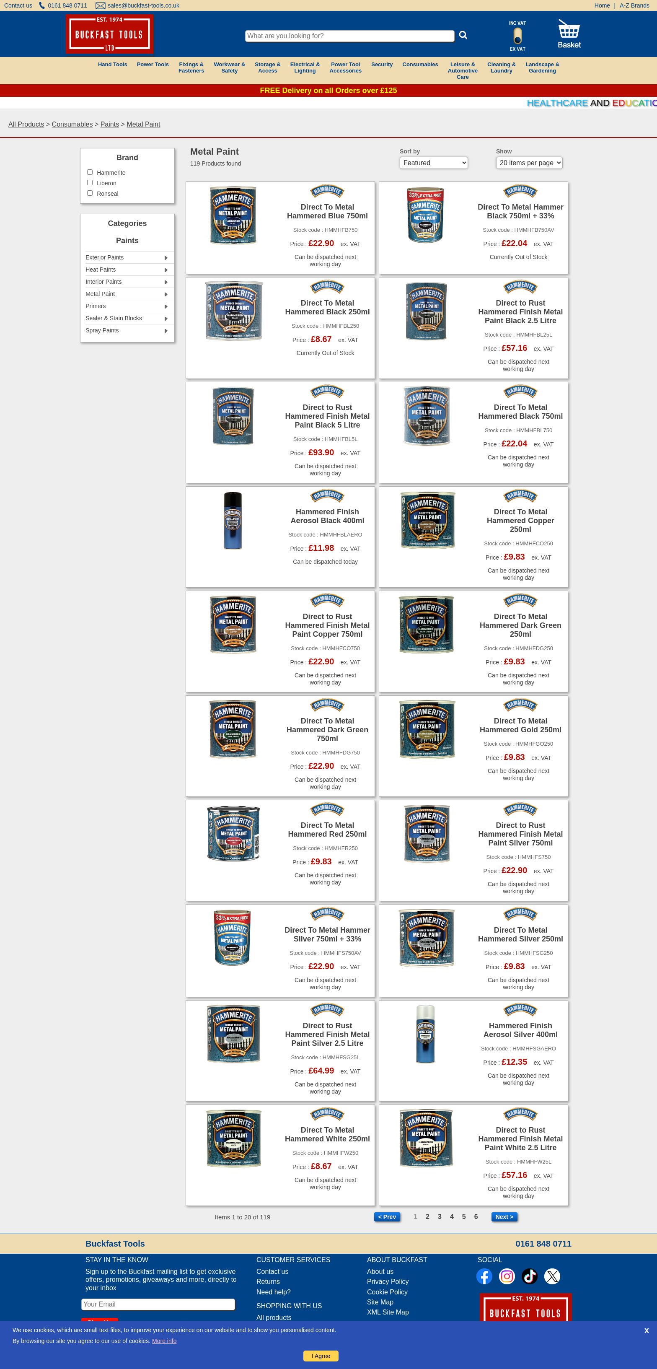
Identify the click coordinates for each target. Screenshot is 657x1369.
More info (164, 1341)
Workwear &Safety (229, 67)
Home (602, 5)
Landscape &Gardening (542, 67)
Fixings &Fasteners (191, 67)
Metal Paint (143, 124)
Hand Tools (112, 64)
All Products (26, 124)
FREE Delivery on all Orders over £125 (328, 90)
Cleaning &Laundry (501, 67)
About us (380, 1271)
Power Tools (153, 64)
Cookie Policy (387, 1292)
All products (274, 1317)
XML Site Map (388, 1312)
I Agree (321, 1356)
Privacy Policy (388, 1281)
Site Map (380, 1302)
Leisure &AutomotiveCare (463, 70)
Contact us (18, 5)
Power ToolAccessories (346, 67)
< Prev (387, 1216)
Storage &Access (267, 67)
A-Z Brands (634, 5)
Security (382, 64)
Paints (110, 124)
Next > (504, 1216)
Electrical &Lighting (305, 67)
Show (504, 151)
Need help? (273, 1292)
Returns (268, 1281)
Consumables (420, 64)
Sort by (410, 151)
